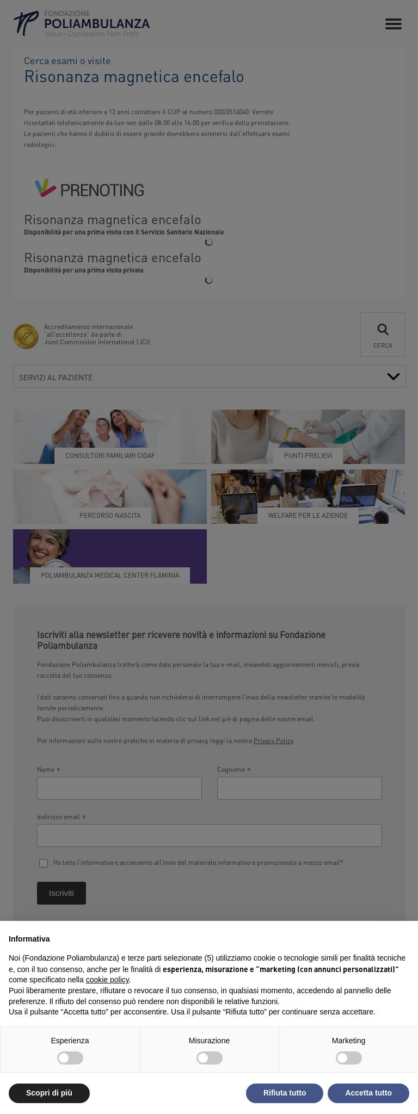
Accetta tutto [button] (368, 1092)
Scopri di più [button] (49, 1092)
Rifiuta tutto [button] (284, 1092)
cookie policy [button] (107, 979)
